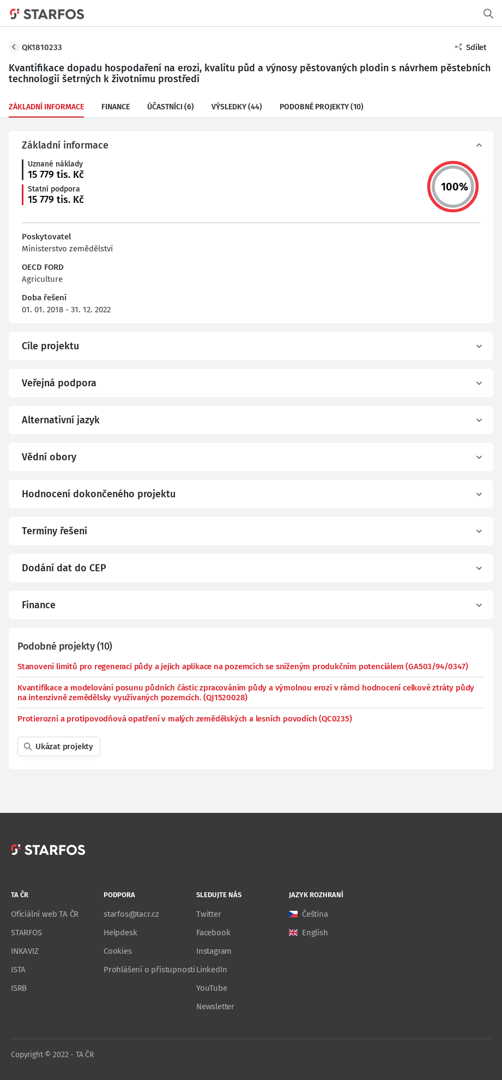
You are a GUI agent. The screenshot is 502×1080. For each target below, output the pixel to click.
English (315, 932)
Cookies (118, 951)
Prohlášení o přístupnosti (149, 969)
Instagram (214, 951)
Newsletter (215, 1006)
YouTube (211, 988)
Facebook (213, 932)
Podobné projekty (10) (322, 107)
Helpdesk (120, 932)
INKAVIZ (25, 951)
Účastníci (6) (170, 107)
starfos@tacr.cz (131, 914)
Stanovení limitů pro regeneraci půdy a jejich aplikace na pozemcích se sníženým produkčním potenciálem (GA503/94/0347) (242, 666)
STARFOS (26, 932)
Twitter (208, 914)
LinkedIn (211, 969)
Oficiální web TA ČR (44, 914)
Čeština (315, 914)
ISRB (19, 988)
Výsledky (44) (236, 107)
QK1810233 (42, 47)
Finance (115, 107)
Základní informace (46, 107)
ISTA (18, 969)
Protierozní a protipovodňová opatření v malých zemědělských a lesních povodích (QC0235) (184, 719)
